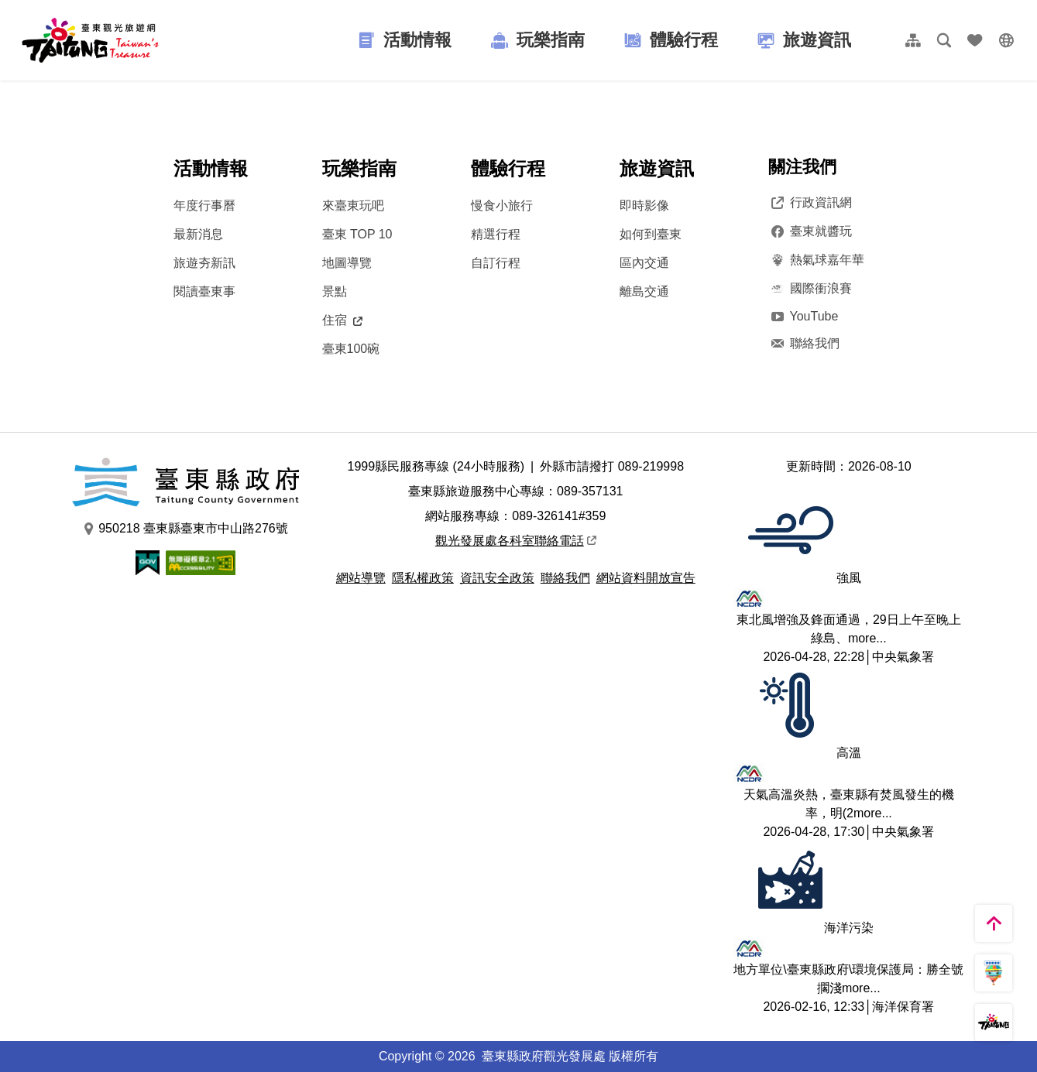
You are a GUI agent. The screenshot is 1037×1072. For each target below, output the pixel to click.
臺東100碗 (351, 348)
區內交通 (644, 262)
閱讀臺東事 (204, 291)
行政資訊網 (810, 203)
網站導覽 (361, 577)
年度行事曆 (204, 205)
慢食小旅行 (502, 205)
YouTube (803, 316)
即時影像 (644, 205)
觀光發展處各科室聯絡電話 (515, 540)
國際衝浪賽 (810, 289)
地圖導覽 (347, 262)
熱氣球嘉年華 (816, 260)
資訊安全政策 (497, 577)
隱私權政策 (423, 577)
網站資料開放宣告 (645, 577)
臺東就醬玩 (810, 231)
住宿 (342, 320)
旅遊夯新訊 (204, 262)
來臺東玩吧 (353, 205)
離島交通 (644, 291)
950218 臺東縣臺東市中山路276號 (185, 528)
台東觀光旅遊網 (90, 40)
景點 (334, 291)
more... (867, 638)
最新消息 (198, 234)
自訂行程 (495, 262)
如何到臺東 (651, 234)
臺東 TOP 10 (357, 234)
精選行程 (495, 234)
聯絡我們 (804, 344)
